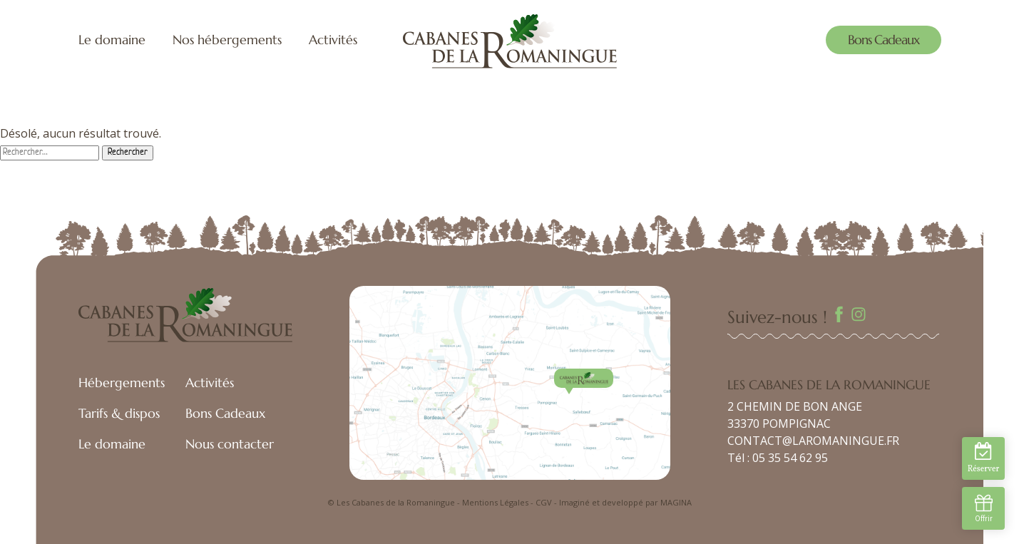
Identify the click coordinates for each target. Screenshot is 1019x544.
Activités (333, 39)
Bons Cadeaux (883, 39)
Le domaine (111, 39)
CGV (544, 502)
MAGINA (676, 502)
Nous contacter (229, 444)
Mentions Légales (495, 502)
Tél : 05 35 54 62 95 (777, 458)
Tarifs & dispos (119, 413)
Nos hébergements (227, 39)
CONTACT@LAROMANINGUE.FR (813, 440)
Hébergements (121, 382)
